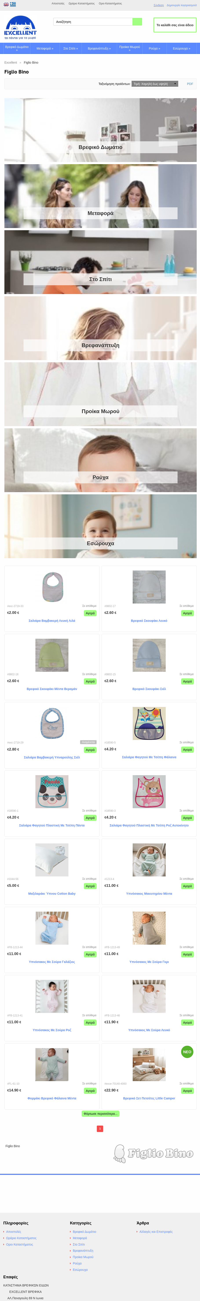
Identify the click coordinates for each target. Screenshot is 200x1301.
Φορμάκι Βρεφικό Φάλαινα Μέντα (52, 1098)
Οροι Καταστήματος (110, 3)
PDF (190, 84)
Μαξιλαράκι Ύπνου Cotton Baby (52, 893)
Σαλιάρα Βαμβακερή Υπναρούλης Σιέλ (52, 757)
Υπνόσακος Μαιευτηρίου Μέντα (149, 893)
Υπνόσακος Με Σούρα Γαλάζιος (52, 962)
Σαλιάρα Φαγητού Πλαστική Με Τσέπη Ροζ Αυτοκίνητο (149, 825)
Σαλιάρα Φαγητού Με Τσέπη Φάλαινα (149, 757)
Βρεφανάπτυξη (99, 48)
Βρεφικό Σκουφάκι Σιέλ (149, 689)
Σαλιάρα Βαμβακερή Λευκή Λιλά (52, 620)
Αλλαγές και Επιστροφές (156, 1231)
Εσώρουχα (181, 48)
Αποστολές (58, 3)
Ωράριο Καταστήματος (82, 3)
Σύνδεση (159, 5)
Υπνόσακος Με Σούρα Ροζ (52, 1030)
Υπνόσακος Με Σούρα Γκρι (149, 962)
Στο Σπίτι (70, 48)
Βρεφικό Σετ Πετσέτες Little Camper (149, 1098)
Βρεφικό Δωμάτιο (17, 48)
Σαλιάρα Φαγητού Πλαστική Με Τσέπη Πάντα (51, 825)
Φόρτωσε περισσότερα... (100, 1113)
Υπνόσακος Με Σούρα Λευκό (149, 1030)
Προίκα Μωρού (129, 48)
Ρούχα (154, 48)
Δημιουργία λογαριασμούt (182, 5)
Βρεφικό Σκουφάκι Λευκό (149, 620)
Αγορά (90, 613)
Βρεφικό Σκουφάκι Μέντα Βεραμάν (52, 689)
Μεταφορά (45, 48)
